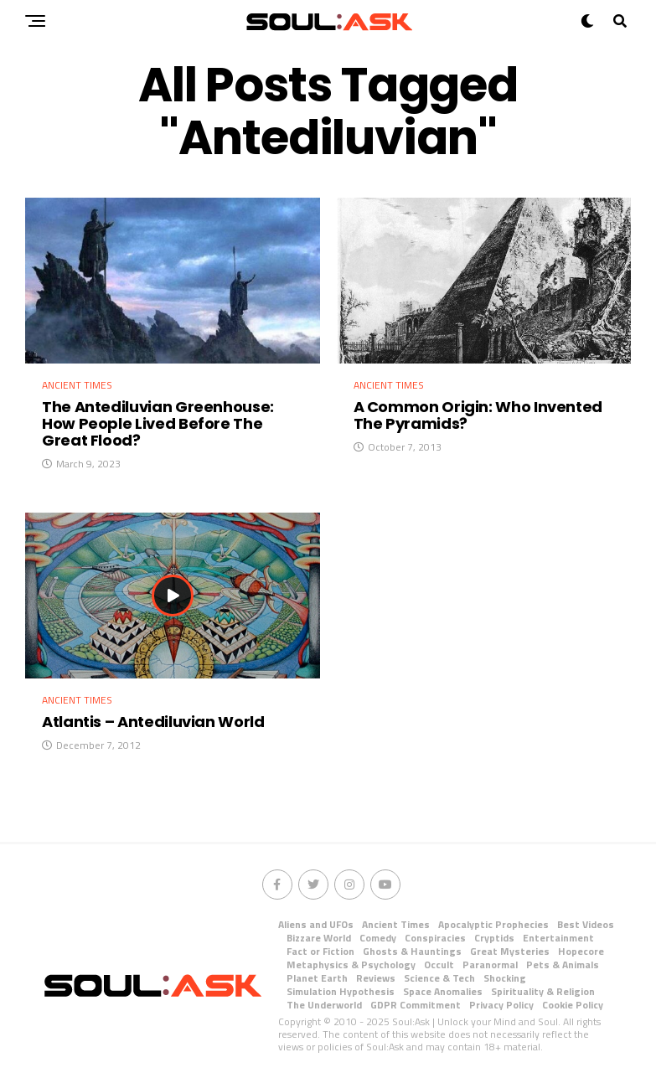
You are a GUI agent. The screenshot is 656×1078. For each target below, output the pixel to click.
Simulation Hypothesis (341, 991)
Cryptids (494, 938)
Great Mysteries (510, 951)
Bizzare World (319, 938)
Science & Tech (439, 978)
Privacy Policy (501, 1005)
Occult (439, 964)
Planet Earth (317, 978)
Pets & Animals (562, 964)
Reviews (375, 978)
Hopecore (581, 951)
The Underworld (324, 1005)
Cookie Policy (572, 1005)
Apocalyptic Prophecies (493, 924)
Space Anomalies (443, 991)
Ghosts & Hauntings (412, 951)
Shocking (504, 978)
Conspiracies (435, 938)
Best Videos (585, 924)
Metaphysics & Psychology (351, 964)
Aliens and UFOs (316, 924)
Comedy (377, 938)
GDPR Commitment (415, 1005)
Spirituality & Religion (543, 991)
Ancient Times (396, 924)
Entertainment (558, 938)
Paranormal (490, 964)
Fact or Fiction (320, 951)
